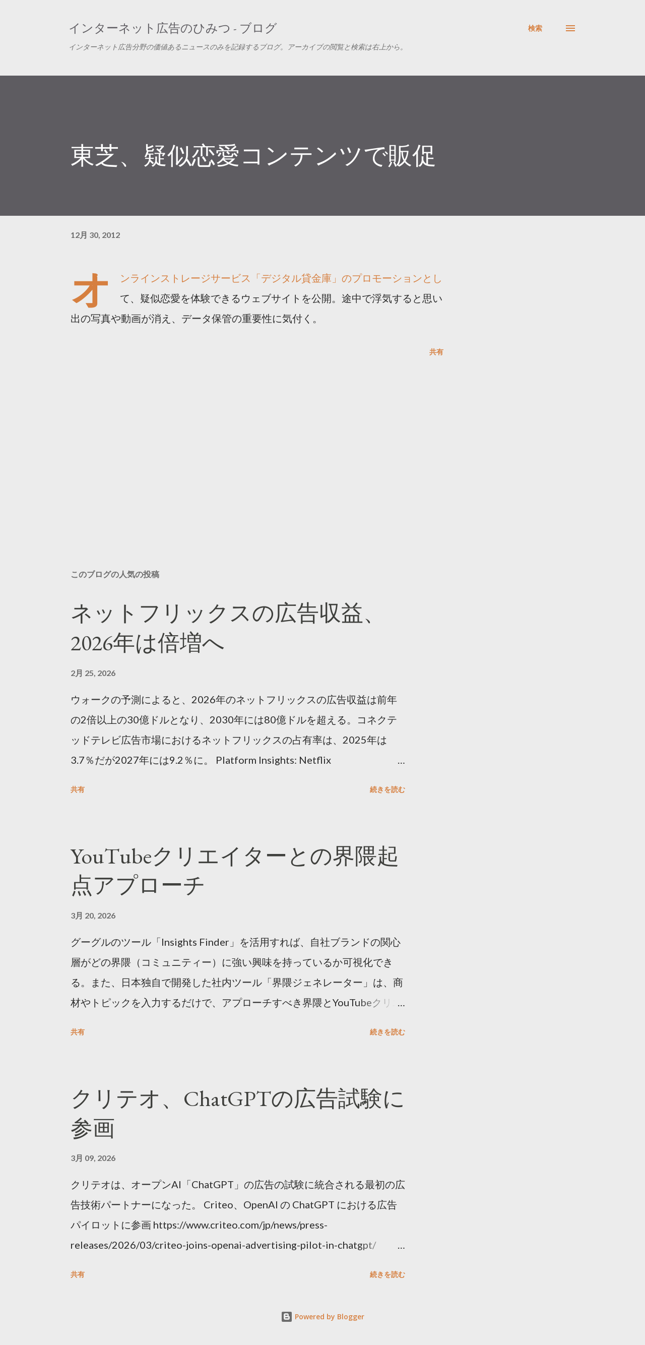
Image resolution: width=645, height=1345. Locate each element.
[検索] (535, 28)
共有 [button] (436, 351)
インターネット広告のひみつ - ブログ (173, 28)
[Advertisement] (241, 443)
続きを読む (387, 789)
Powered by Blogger (322, 1316)
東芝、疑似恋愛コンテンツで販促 (253, 155)
